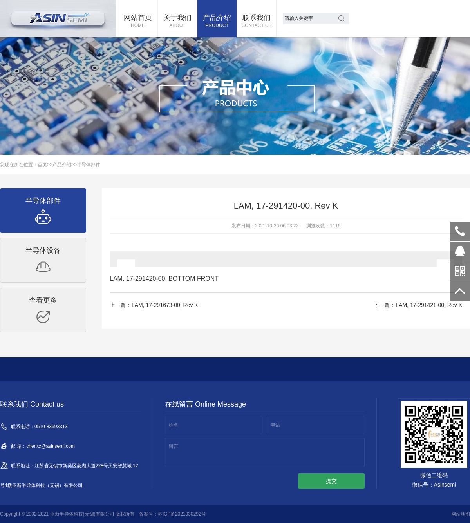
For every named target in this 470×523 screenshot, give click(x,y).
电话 (275, 425)
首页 (42, 164)
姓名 (173, 425)
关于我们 (177, 21)
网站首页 (137, 21)
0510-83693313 (460, 231)
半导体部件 (88, 164)
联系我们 (256, 21)
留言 (173, 446)
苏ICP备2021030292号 (182, 514)
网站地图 (460, 514)
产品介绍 (217, 21)
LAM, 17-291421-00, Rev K (429, 305)
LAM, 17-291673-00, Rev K (165, 305)
